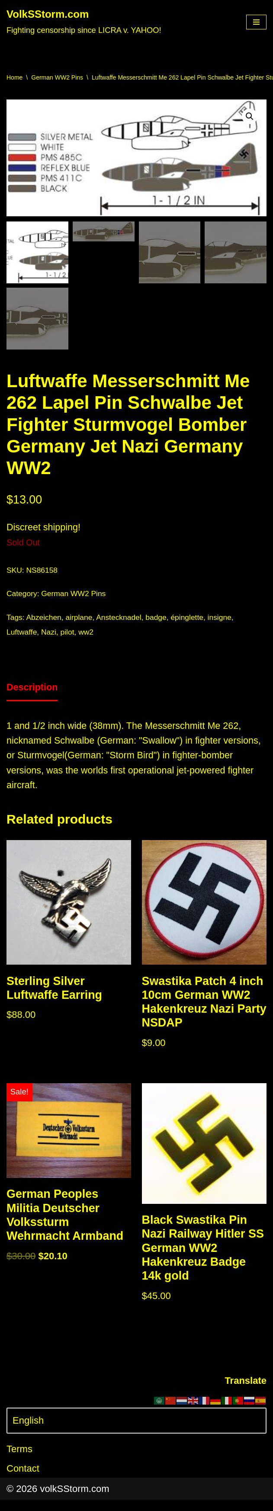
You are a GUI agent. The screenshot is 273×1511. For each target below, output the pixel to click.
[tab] (32, 691)
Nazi (50, 634)
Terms (19, 1459)
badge (159, 619)
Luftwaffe (22, 634)
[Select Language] (136, 1431)
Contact (22, 1479)
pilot (68, 634)
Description (32, 690)
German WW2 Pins (57, 77)
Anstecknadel (121, 619)
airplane (80, 619)
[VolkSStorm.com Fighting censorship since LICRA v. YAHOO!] (83, 22)
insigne (224, 619)
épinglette (191, 619)
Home (14, 77)
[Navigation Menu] (256, 22)
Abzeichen (45, 619)
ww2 (88, 634)
